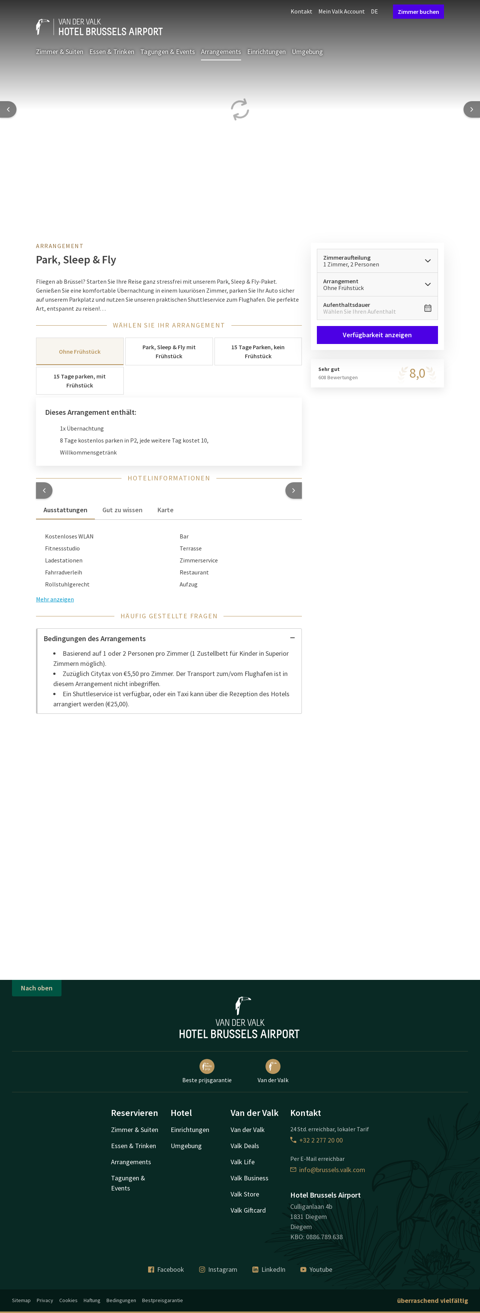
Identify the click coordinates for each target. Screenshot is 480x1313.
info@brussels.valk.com (327, 1169)
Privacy (45, 1300)
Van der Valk (273, 1071)
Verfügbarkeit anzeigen (377, 334)
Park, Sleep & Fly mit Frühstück (169, 351)
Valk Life (243, 1161)
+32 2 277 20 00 (316, 1140)
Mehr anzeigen (55, 599)
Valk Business (249, 1178)
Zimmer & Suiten (59, 51)
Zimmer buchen (418, 11)
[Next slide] (472, 109)
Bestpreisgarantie (162, 1300)
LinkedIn (268, 1269)
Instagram (218, 1269)
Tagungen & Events (167, 51)
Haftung (92, 1300)
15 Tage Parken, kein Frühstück (258, 351)
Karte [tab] (166, 509)
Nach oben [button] (36, 988)
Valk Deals (245, 1145)
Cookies (68, 1300)
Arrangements (221, 51)
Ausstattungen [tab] (65, 509)
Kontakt (301, 11)
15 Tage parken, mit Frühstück (80, 380)
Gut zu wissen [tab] (122, 509)
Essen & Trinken (111, 51)
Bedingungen (121, 1300)
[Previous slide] (8, 109)
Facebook (166, 1269)
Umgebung (307, 51)
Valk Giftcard (248, 1210)
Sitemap (21, 1300)
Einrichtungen (266, 51)
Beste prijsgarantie (207, 1071)
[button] (44, 490)
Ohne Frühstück (79, 351)
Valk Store (245, 1194)
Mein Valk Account (341, 11)
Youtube (316, 1269)
